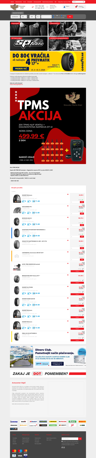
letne (54, 15)
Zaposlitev (15, 443)
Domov (12, 1)
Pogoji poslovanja (25, 438)
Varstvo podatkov (25, 440)
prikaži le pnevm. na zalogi (59, 17)
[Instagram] (64, 447)
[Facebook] (62, 447)
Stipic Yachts (48, 440)
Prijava (68, 6)
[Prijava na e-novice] (80, 438)
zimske (59, 15)
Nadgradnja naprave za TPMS (64, 1)
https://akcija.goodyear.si (16, 84)
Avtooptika (29, 1)
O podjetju (15, 438)
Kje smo (14, 440)
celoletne (63, 15)
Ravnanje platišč (37, 1)
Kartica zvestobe (25, 441)
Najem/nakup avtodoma (47, 1)
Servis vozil (37, 440)
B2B (55, 1)
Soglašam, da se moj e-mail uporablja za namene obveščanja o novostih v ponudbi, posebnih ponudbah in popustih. (70, 443)
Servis (24, 1)
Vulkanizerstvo (18, 1)
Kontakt (14, 441)
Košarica (81, 6)
